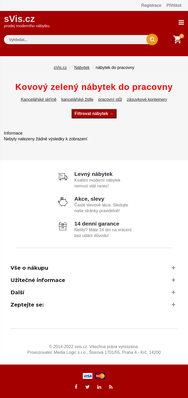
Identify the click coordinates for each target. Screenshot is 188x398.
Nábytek (82, 67)
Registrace (151, 5)
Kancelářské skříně (39, 99)
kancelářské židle (77, 99)
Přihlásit (174, 5)
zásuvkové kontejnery (147, 99)
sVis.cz (26, 21)
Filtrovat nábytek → (94, 113)
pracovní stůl (110, 99)
